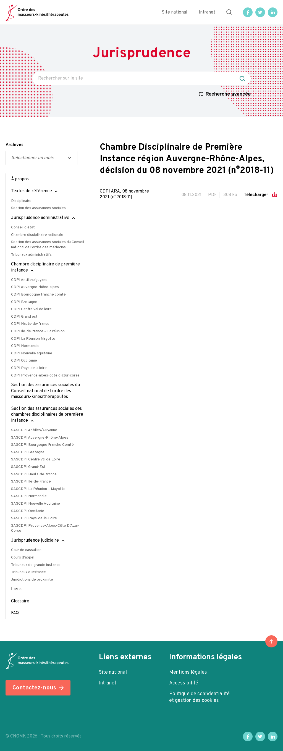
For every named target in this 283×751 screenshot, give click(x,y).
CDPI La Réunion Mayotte (33, 338)
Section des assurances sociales (38, 208)
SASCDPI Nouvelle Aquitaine (35, 503)
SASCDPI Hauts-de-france (34, 474)
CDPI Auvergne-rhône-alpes (35, 287)
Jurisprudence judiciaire (35, 540)
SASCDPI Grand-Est (28, 467)
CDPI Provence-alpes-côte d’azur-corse (45, 375)
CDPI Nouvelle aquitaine (31, 353)
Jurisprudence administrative (40, 218)
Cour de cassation (26, 550)
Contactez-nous (34, 688)
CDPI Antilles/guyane (29, 280)
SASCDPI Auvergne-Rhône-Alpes (39, 437)
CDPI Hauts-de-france (30, 324)
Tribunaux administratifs (31, 254)
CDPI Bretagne (24, 302)
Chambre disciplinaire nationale (37, 235)
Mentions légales (188, 672)
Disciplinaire (21, 201)
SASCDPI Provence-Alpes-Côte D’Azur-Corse (45, 528)
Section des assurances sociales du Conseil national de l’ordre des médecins (47, 245)
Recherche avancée (228, 94)
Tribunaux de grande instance (36, 565)
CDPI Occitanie (24, 360)
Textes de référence (31, 191)
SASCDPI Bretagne (27, 452)
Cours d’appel (22, 557)
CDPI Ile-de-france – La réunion (38, 331)
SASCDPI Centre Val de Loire (35, 459)
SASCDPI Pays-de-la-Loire (34, 518)
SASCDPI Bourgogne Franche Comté (42, 444)
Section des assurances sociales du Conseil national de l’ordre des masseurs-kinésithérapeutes (45, 391)
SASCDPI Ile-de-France (31, 481)
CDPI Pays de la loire (29, 368)
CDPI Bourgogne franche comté (38, 294)
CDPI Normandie (25, 346)
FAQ (15, 613)
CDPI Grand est (24, 316)
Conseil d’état (23, 227)
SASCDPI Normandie (29, 496)
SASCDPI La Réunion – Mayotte (38, 489)
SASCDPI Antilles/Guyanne (34, 430)
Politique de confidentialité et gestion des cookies (199, 697)
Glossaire (20, 601)
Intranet (207, 12)
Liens (16, 589)
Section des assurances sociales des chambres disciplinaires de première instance (47, 414)
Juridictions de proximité (32, 579)
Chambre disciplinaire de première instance (45, 267)
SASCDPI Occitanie (27, 511)
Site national (174, 12)
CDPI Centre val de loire (31, 309)
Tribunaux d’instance (28, 572)
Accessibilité (183, 683)
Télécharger (256, 195)
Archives (14, 145)
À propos (20, 179)
